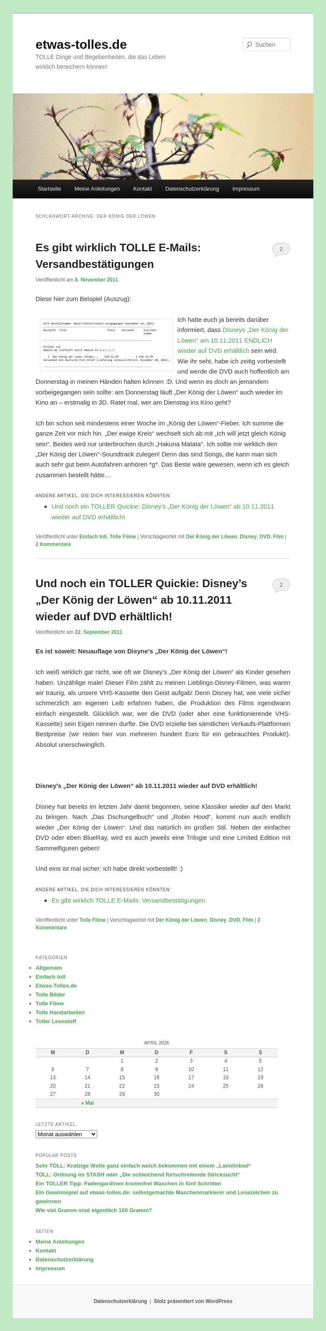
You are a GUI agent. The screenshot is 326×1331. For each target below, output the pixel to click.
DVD (264, 537)
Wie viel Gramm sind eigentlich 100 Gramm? (94, 1210)
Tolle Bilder (50, 994)
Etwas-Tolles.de (56, 985)
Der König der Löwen (211, 537)
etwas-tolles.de (81, 44)
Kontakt (142, 189)
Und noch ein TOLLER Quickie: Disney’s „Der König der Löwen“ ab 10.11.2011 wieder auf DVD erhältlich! (141, 600)
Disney (248, 537)
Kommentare (53, 544)
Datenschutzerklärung (192, 189)
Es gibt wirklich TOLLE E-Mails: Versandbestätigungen (128, 900)
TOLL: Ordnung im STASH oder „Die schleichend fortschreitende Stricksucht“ (138, 1174)
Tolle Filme (123, 537)
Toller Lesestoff (56, 1021)
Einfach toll (93, 537)
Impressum (245, 189)
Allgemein (49, 968)
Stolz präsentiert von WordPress (193, 1301)
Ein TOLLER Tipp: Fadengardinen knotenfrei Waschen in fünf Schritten (128, 1183)
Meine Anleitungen (97, 189)
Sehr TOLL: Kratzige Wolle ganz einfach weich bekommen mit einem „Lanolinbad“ (143, 1165)
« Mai (87, 1103)
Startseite (49, 189)
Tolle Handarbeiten (60, 1012)
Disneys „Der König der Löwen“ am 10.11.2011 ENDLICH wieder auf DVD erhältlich (233, 340)
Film (278, 537)
